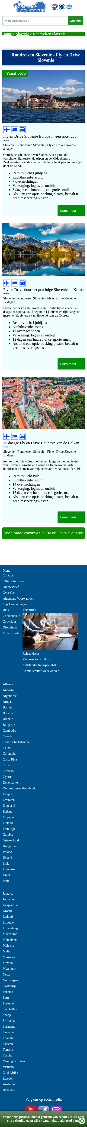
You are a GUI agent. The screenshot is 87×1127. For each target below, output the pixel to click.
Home (7, 34)
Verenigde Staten (14, 1061)
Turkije (7, 1055)
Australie (9, 1084)
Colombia (9, 753)
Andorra (8, 690)
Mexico (8, 963)
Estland (8, 811)
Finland (8, 823)
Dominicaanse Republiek (19, 788)
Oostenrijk (9, 986)
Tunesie (8, 1049)
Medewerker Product (36, 659)
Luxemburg (10, 928)
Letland (8, 916)
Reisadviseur (31, 653)
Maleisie (8, 945)
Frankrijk (9, 829)
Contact (8, 575)
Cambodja (9, 730)
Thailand (8, 1038)
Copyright (9, 621)
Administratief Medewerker (41, 671)
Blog (6, 610)
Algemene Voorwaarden (18, 598)
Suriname (9, 1026)
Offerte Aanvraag (14, 581)
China (6, 748)
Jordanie (8, 899)
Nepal (6, 974)
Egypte (7, 794)
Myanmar (9, 968)
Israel (6, 875)
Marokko (9, 957)
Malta (6, 951)
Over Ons (9, 592)
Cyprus (7, 777)
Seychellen (10, 1009)
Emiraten (9, 800)
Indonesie (9, 869)
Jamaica (8, 893)
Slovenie (22, 34)
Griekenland (11, 840)
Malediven (10, 940)
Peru (6, 997)
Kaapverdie (10, 905)
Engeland (9, 805)
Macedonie (10, 934)
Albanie (8, 684)
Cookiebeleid (11, 616)
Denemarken (11, 782)
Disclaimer (10, 627)
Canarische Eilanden (16, 742)
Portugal (8, 1003)
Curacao (8, 771)
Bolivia (7, 707)
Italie (6, 881)
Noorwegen (10, 980)
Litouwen (9, 922)
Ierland (7, 852)
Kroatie (8, 911)
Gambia (8, 834)
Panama (8, 992)
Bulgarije (9, 725)
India (6, 863)
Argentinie (10, 696)
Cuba (6, 765)
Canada (8, 736)
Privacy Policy (12, 633)
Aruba (7, 701)
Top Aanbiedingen (15, 604)
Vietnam (8, 1067)
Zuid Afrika (10, 1073)
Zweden (8, 1078)
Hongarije (9, 846)
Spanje (7, 1015)
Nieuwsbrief (11, 587)
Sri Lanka (9, 1020)
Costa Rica (10, 759)
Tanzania (8, 1032)
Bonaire (8, 713)
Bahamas (9, 1090)
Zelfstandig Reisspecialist (39, 665)
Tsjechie (8, 1044)
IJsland (7, 857)
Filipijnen (9, 817)
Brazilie (8, 719)
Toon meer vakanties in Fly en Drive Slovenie (43, 533)
